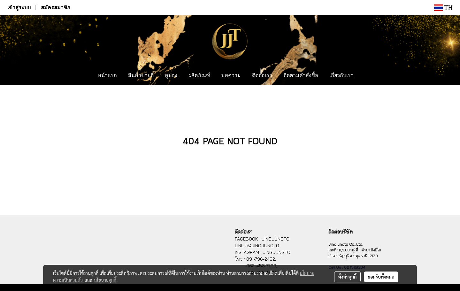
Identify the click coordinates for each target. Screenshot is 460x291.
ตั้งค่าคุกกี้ (347, 277)
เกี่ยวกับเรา (341, 75)
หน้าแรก (107, 75)
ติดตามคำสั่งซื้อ (300, 75)
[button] (365, 75)
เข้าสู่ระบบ (19, 7)
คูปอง (171, 75)
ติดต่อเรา (262, 75)
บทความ (231, 75)
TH (443, 7)
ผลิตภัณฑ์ (199, 75)
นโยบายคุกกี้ (105, 280)
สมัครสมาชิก (55, 7)
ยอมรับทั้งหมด (381, 277)
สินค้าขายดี (141, 75)
